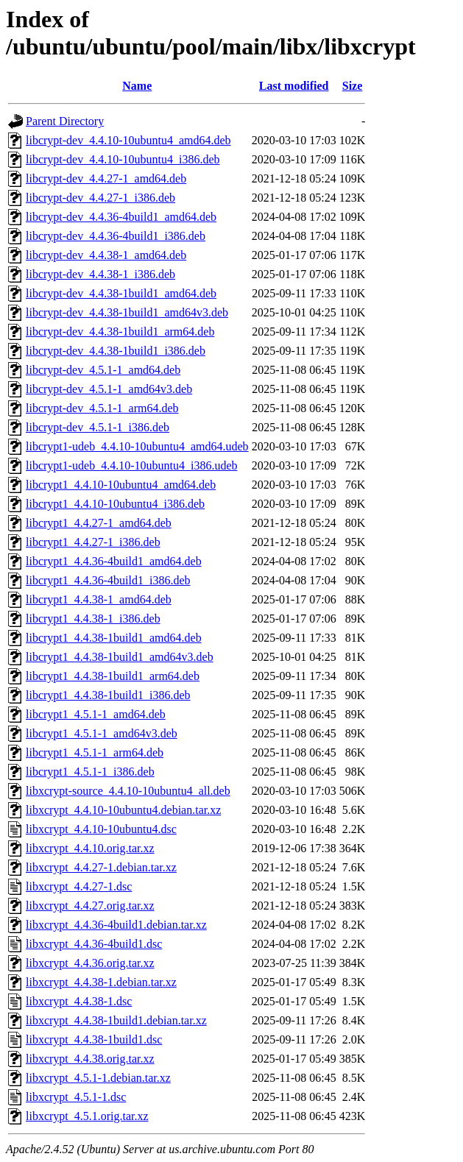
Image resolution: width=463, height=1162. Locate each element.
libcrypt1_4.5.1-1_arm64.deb (94, 752)
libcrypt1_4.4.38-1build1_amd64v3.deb (119, 657)
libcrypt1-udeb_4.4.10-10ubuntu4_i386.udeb (132, 465)
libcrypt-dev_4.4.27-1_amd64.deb (106, 178)
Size (352, 85)
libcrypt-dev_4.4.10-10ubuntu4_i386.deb (123, 159)
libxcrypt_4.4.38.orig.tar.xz (90, 1058)
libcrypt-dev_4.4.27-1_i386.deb (100, 197)
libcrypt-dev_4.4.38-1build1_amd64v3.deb (127, 312)
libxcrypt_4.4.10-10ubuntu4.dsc (101, 829)
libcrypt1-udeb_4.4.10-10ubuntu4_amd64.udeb (137, 446)
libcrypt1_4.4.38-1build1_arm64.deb (112, 676)
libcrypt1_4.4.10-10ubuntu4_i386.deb (115, 503)
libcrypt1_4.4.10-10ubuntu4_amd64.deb (121, 484)
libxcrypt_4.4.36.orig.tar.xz (90, 963)
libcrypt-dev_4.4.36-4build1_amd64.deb (121, 216)
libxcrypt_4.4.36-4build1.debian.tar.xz (116, 924)
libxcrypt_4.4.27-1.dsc (79, 886)
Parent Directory (65, 121)
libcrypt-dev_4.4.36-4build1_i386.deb (115, 236)
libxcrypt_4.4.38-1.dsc (79, 1001)
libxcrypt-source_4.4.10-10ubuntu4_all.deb (128, 790)
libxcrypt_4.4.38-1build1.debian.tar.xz (116, 1020)
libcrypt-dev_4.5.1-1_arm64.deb (102, 408)
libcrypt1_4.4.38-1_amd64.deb (99, 599)
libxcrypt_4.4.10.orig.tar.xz (90, 848)
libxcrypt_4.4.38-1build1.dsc (94, 1039)
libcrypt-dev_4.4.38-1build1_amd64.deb (121, 293)
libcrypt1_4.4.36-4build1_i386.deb (108, 580)
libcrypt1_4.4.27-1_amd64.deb (99, 523)
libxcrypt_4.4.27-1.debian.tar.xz (101, 867)
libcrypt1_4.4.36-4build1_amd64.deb (114, 561)
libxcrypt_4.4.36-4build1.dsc (94, 944)
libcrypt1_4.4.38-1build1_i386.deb (108, 695)
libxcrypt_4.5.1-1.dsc (76, 1097)
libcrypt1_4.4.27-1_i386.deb (93, 542)
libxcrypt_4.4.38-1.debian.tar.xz (101, 982)
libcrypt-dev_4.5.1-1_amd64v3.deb (109, 389)
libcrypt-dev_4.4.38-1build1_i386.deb (115, 350)
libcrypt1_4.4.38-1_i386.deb (93, 618)
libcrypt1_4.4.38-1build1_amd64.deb (114, 637)
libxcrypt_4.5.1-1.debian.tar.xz (98, 1077)
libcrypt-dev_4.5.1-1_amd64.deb (103, 370)
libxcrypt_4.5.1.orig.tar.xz (87, 1116)
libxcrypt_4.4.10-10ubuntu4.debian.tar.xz (123, 810)
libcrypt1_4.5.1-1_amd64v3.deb (101, 733)
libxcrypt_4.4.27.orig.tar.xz (90, 905)
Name (137, 85)
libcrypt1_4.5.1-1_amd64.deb (96, 714)
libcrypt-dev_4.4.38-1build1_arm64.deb (120, 331)
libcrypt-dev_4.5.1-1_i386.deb (97, 427)
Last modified (294, 85)
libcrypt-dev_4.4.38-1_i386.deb (100, 274)
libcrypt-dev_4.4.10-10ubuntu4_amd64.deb (128, 140)
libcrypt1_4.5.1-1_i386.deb (90, 771)
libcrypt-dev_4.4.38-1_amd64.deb (106, 255)
